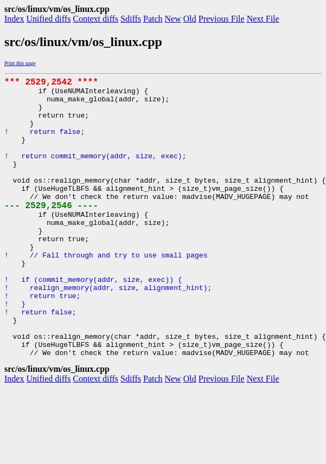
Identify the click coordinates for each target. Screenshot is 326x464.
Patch (153, 18)
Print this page (20, 63)
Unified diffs (48, 18)
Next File (263, 18)
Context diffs (95, 18)
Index (14, 18)
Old (189, 18)
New (173, 18)
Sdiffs (130, 18)
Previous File (222, 18)
